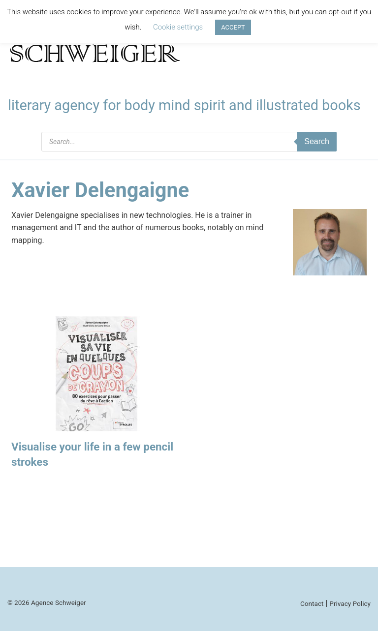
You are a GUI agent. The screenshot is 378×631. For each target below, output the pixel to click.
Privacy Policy (350, 603)
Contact (312, 603)
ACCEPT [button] (233, 27)
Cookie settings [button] (178, 27)
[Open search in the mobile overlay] (189, 141)
